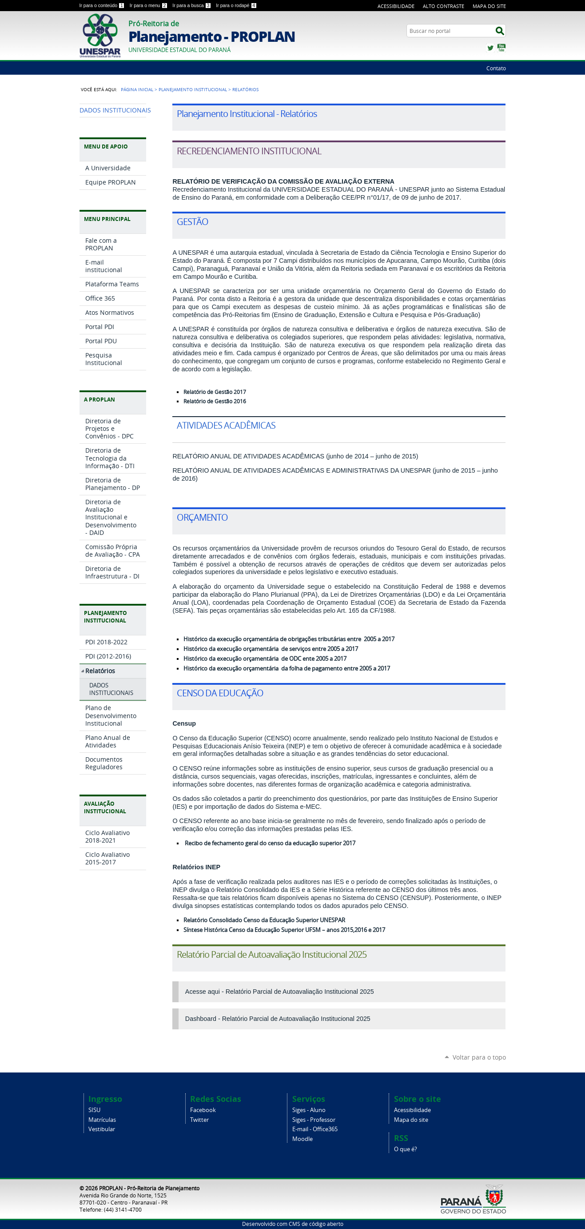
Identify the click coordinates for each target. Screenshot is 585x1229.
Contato (496, 68)
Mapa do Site (489, 6)
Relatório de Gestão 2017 (214, 392)
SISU (94, 1110)
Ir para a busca (192, 5)
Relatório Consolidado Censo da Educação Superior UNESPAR (264, 920)
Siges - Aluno (309, 1110)
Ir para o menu (149, 5)
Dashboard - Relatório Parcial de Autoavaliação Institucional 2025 (277, 1018)
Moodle (302, 1139)
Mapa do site (411, 1120)
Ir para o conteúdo (103, 5)
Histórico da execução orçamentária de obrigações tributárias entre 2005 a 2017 (288, 639)
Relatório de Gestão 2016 (214, 401)
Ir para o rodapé (236, 5)
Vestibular (101, 1129)
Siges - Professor (313, 1120)
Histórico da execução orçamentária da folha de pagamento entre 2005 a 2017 (286, 668)
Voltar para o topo (479, 1057)
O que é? (405, 1149)
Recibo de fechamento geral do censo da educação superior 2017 (270, 843)
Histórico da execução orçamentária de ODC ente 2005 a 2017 (264, 659)
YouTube (501, 48)
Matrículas (102, 1120)
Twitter (490, 48)
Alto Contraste (443, 6)
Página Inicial (137, 89)
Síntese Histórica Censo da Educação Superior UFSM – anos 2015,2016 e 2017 (284, 930)
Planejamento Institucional (193, 89)
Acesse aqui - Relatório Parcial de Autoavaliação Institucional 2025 (279, 991)
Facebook (203, 1110)
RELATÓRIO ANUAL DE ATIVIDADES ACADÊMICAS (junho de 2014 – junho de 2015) (295, 456)
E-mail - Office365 (315, 1129)
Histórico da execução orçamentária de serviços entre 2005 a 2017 (270, 649)
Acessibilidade (396, 6)
